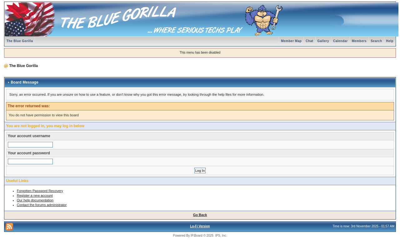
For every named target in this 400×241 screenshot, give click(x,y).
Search (376, 41)
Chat (309, 41)
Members (359, 41)
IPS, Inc (220, 235)
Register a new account (35, 195)
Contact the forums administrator (42, 205)
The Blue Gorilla (20, 41)
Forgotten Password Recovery (40, 191)
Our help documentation (35, 200)
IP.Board (196, 235)
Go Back (200, 215)
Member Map (291, 41)
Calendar (340, 41)
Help (390, 41)
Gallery (323, 41)
